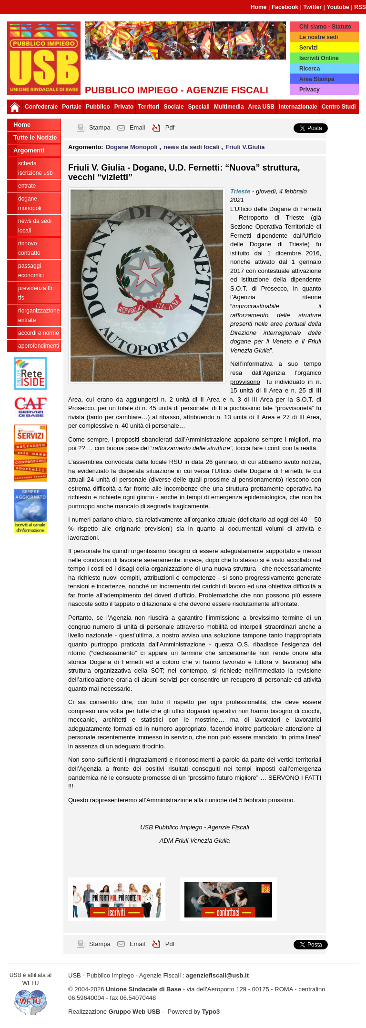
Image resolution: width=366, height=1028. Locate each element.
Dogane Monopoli (29, 203)
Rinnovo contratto (29, 248)
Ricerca (309, 68)
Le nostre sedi (318, 37)
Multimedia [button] (229, 106)
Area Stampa (316, 79)
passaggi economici (31, 270)
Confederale (41, 106)
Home (258, 7)
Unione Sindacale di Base (143, 989)
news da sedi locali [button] (192, 147)
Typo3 (211, 1011)
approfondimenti (38, 346)
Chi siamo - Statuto (325, 26)
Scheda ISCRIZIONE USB (35, 168)
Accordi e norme (38, 333)
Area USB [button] (261, 106)
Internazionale (298, 106)
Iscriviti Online (319, 58)
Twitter (313, 7)
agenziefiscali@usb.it (217, 975)
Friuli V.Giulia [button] (245, 147)
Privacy (309, 89)
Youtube (338, 7)
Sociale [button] (174, 106)
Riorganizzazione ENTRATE (39, 315)
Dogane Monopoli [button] (133, 147)
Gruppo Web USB (135, 1011)
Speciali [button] (199, 106)
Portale (71, 106)
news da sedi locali (34, 226)
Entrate (27, 185)
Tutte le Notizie (35, 137)
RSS (360, 7)
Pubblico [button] (98, 106)
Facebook (285, 7)
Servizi (308, 47)
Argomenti (28, 150)
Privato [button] (124, 106)
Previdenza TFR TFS (35, 293)
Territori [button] (148, 106)
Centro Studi (339, 106)
